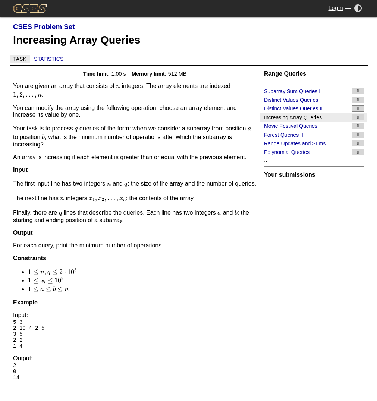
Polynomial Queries (314, 152)
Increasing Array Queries (314, 117)
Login (335, 8)
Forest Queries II (314, 135)
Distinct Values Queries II (314, 108)
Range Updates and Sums (314, 143)
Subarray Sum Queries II (314, 91)
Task (19, 59)
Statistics (48, 59)
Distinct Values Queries (314, 100)
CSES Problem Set (44, 27)
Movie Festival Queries (314, 126)
